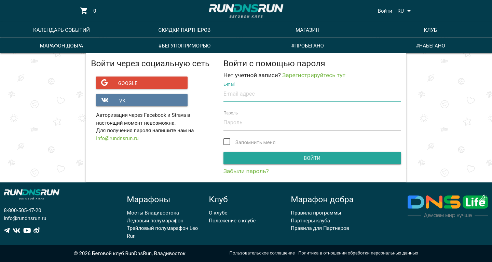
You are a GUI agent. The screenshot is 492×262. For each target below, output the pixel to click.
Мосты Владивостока (153, 213)
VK (110, 100)
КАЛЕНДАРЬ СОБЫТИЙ (61, 30)
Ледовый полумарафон (155, 221)
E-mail (229, 84)
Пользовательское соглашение (262, 253)
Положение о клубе (232, 221)
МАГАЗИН (307, 30)
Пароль (230, 112)
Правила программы (316, 213)
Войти (385, 11)
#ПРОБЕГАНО (307, 46)
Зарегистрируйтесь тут (313, 75)
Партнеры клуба (310, 221)
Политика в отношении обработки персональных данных (358, 253)
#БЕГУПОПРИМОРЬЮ (185, 46)
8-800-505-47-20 (22, 210)
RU (405, 11)
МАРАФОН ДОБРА (61, 46)
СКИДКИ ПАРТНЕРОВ (185, 30)
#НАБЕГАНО (430, 46)
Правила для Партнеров (320, 228)
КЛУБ (430, 30)
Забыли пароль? (246, 171)
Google (116, 83)
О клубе (218, 213)
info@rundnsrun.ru (117, 138)
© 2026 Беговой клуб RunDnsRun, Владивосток (130, 253)
